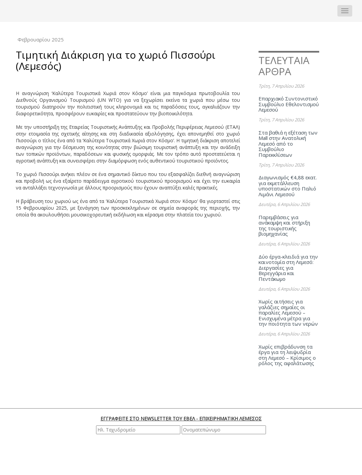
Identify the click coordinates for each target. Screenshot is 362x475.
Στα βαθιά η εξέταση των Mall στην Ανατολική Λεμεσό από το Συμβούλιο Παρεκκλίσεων (288, 143)
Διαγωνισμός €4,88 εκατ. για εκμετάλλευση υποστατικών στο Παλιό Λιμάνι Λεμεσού (288, 186)
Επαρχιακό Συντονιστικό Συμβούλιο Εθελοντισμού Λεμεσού (289, 104)
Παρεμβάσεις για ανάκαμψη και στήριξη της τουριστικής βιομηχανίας (284, 225)
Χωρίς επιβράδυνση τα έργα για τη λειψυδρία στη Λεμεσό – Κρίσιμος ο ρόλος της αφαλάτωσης (287, 355)
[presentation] (182, 454)
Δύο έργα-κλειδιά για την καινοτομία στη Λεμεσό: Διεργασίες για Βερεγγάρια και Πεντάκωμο (288, 267)
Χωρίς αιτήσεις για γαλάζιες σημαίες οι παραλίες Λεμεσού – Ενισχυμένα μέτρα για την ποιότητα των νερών (288, 312)
